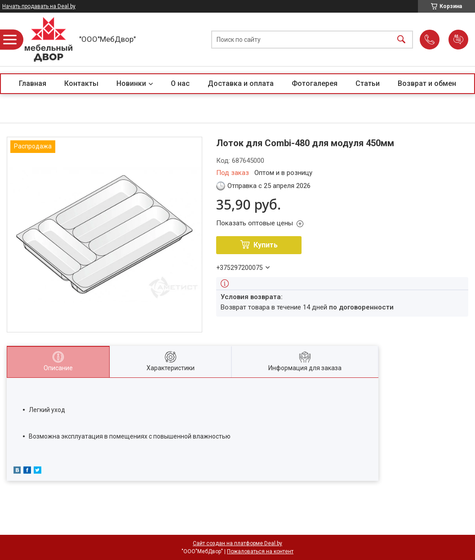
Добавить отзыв (458, 39)
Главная (32, 83)
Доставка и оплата (241, 83)
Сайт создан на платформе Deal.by (237, 543)
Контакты (81, 83)
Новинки (131, 83)
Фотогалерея (314, 83)
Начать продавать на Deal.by (38, 6)
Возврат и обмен (427, 83)
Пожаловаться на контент (260, 551)
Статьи (367, 83)
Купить (265, 245)
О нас (180, 83)
